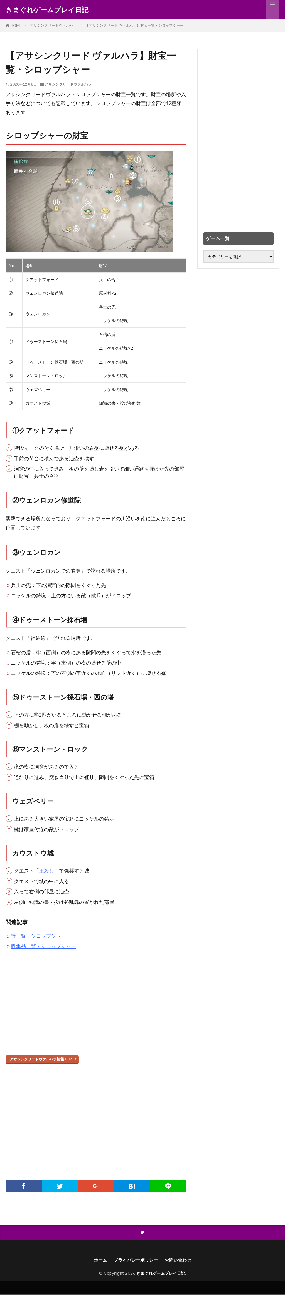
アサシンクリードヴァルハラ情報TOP (41, 1059)
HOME (16, 25)
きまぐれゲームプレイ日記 (47, 9)
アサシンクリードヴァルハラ (53, 25)
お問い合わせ (181, 1261)
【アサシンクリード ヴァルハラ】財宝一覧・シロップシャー (134, 25)
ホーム (96, 1261)
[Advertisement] (96, 1010)
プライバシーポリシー (135, 1261)
